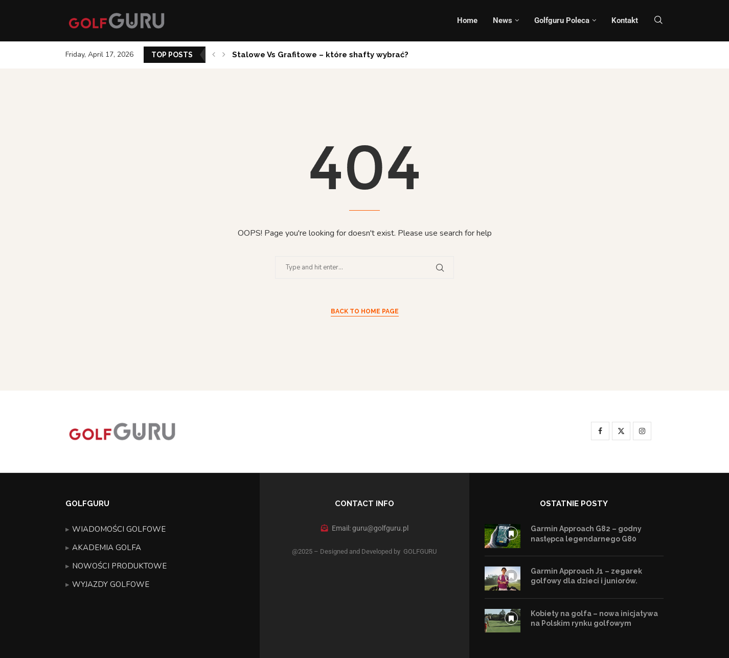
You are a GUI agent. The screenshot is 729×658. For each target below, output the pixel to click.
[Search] (658, 21)
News (502, 20)
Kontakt (624, 20)
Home (467, 20)
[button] (214, 55)
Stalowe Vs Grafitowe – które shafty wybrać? (320, 54)
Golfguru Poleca (561, 20)
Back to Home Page (365, 311)
